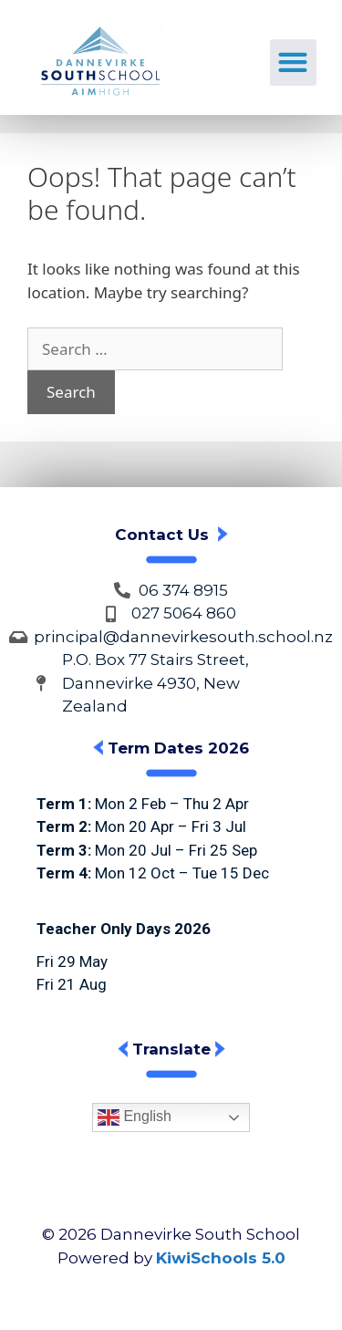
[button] (293, 62)
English (134, 1117)
